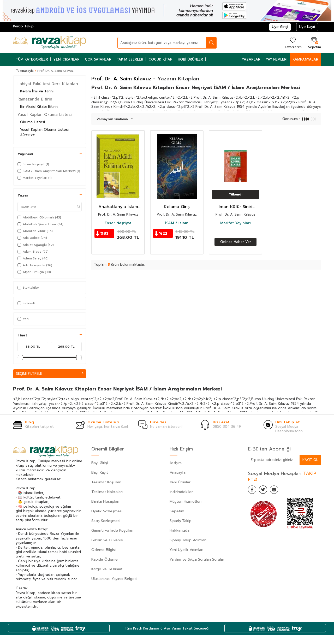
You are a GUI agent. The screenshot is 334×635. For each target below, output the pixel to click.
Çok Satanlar (98, 59)
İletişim (176, 463)
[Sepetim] (314, 42)
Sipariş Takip (181, 521)
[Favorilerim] (293, 42)
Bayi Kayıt (99, 473)
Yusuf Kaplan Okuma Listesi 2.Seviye (44, 132)
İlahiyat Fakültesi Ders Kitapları (47, 84)
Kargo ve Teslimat (107, 569)
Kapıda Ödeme (104, 559)
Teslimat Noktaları (107, 492)
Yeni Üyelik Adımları (186, 550)
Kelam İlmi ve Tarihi (36, 91)
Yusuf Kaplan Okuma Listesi (44, 114)
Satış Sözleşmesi (105, 521)
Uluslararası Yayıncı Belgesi (114, 579)
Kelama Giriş (177, 207)
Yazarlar (251, 59)
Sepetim (177, 511)
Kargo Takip (23, 26)
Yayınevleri (276, 59)
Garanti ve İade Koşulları (112, 530)
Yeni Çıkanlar (66, 59)
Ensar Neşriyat (118, 223)
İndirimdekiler (181, 492)
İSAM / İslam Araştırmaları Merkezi (177, 223)
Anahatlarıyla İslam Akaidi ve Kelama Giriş (118, 207)
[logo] (49, 43)
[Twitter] (266, 491)
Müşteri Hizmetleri (185, 502)
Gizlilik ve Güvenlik (107, 540)
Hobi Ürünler (190, 59)
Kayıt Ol (310, 460)
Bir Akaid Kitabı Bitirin (39, 106)
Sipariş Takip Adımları (188, 540)
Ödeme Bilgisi (103, 550)
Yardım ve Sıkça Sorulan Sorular (197, 559)
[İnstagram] (279, 491)
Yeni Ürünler (180, 482)
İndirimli (26, 303)
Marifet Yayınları (235, 223)
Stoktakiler (28, 287)
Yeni (23, 319)
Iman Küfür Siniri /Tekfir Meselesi (235, 207)
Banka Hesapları (105, 502)
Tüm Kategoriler (32, 59)
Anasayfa (25, 71)
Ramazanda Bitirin (34, 99)
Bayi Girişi (99, 463)
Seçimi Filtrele (49, 373)
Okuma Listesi (32, 122)
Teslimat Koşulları (106, 482)
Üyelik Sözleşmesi (106, 511)
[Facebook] (253, 491)
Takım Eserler (130, 59)
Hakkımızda (179, 530)
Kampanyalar (305, 59)
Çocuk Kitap (160, 59)
